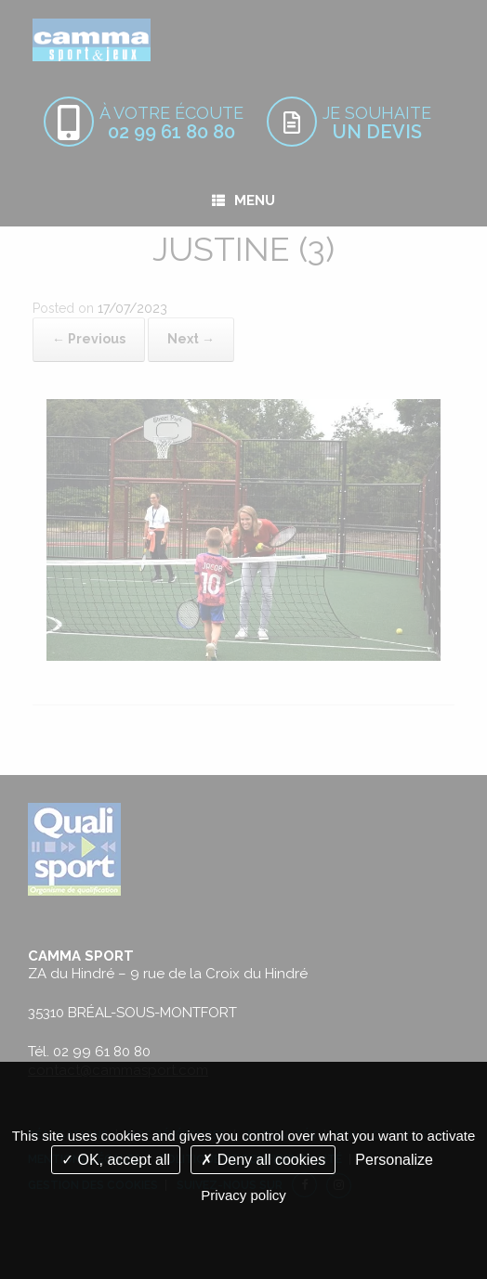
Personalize (394, 1160)
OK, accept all (115, 1160)
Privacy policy (243, 1195)
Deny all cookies (263, 1160)
